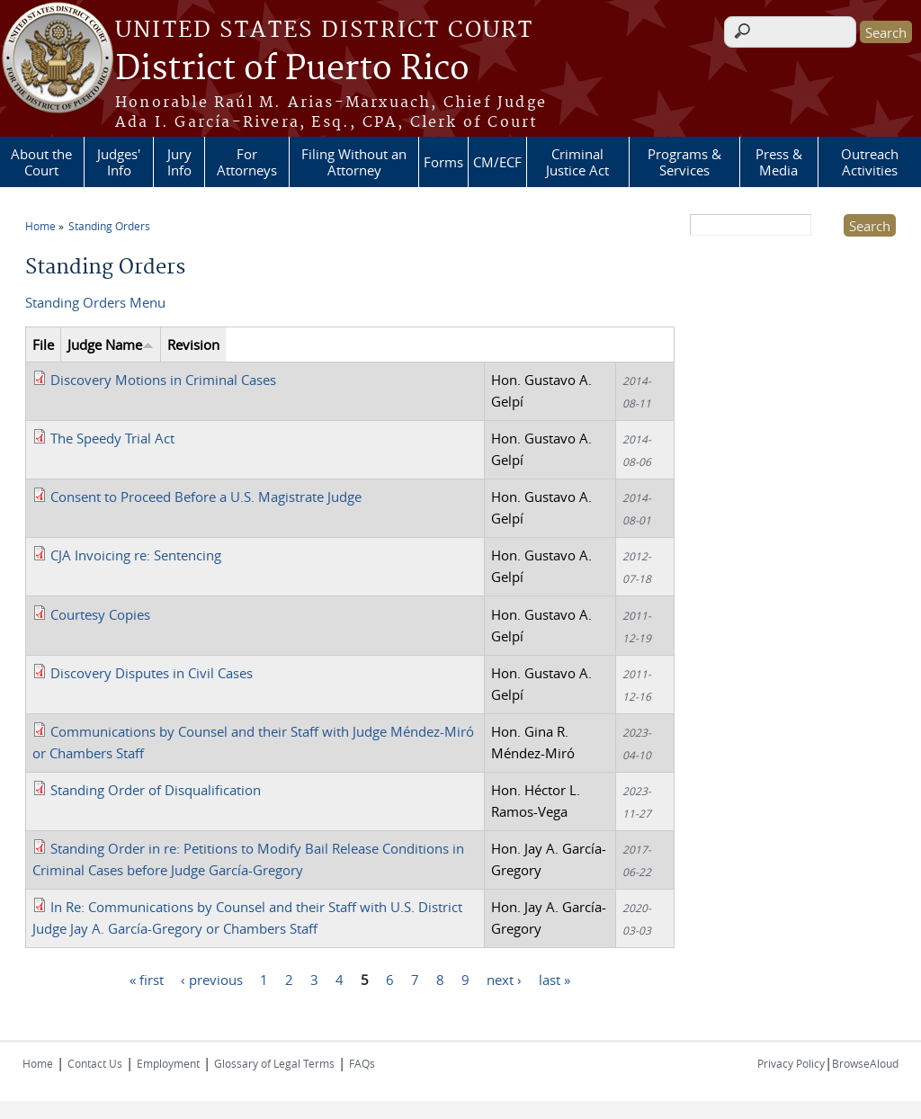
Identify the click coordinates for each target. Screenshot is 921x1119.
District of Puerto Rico (292, 69)
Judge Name (110, 345)
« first (147, 980)
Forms (443, 162)
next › (504, 980)
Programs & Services (684, 162)
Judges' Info (118, 162)
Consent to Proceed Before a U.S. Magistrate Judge (206, 497)
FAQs (362, 1063)
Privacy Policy (791, 1063)
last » (554, 980)
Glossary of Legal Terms (274, 1063)
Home (40, 226)
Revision (193, 345)
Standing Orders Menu (95, 302)
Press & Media (779, 162)
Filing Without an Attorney (354, 162)
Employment (168, 1063)
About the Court (41, 162)
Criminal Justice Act (577, 162)
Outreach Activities (870, 162)
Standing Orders (109, 226)
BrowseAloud (865, 1063)
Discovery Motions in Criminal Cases (163, 380)
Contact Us (94, 1063)
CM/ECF (497, 162)
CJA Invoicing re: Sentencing (135, 555)
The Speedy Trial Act (112, 438)
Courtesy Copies (100, 614)
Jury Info (179, 162)
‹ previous (212, 980)
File (43, 345)
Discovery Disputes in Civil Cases (151, 673)
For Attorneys (247, 162)
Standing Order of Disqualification (155, 790)
